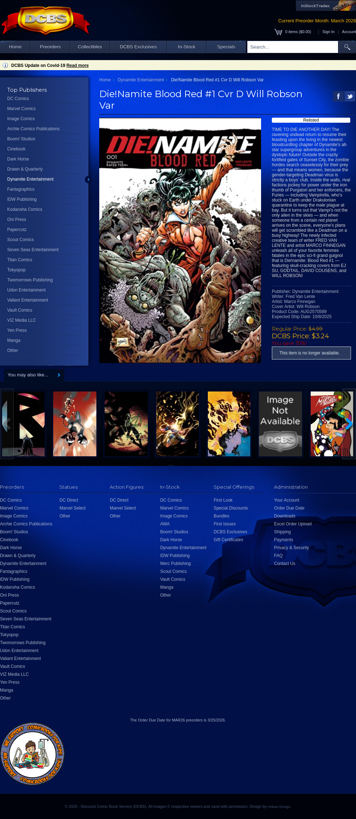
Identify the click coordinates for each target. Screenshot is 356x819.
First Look (223, 500)
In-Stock (186, 46)
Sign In (329, 32)
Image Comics (21, 118)
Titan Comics (19, 259)
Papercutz (17, 229)
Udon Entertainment (26, 290)
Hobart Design (279, 807)
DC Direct (68, 500)
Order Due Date (289, 508)
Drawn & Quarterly (25, 169)
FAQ (278, 555)
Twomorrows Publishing (30, 279)
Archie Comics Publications (33, 128)
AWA (164, 523)
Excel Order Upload (293, 523)
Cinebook (16, 148)
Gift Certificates (228, 539)
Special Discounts (231, 508)
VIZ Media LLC (21, 320)
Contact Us (284, 563)
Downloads (284, 516)
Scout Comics (20, 239)
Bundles (221, 516)
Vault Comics (19, 310)
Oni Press (16, 219)
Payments (283, 539)
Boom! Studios (21, 138)
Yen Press (17, 330)
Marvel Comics (21, 108)
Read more (78, 65)
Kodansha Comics (24, 209)
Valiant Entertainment (27, 300)
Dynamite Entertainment (30, 179)
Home (15, 46)
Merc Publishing (175, 563)
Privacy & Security (291, 547)
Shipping (282, 531)
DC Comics (18, 98)
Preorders (50, 46)
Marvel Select (72, 508)
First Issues (225, 523)
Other (12, 350)
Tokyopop (16, 269)
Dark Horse (18, 159)
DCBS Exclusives (138, 46)
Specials (226, 46)
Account (349, 32)
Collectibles (90, 46)
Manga (13, 340)
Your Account (286, 500)
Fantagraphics (21, 189)
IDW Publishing (22, 199)
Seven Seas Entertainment (33, 249)
